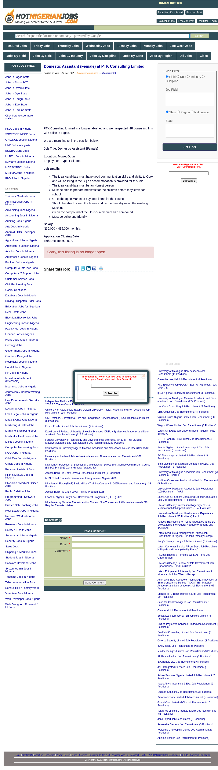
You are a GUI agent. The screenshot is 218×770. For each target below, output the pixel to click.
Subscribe (111, 393)
